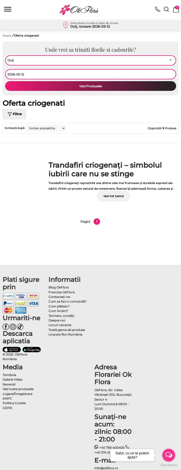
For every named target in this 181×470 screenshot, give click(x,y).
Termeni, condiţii (61, 316)
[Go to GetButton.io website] (168, 464)
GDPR (7, 408)
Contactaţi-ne (59, 297)
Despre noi (56, 320)
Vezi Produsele (90, 86)
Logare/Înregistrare (17, 394)
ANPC (7, 398)
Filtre (14, 114)
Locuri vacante (59, 325)
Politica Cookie (14, 403)
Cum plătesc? (59, 306)
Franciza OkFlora (61, 292)
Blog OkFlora (58, 287)
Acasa (7, 35)
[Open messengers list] (168, 455)
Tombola (9, 375)
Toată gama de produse (66, 330)
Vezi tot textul (113, 196)
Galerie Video (13, 379)
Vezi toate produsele (18, 389)
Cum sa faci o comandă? (67, 301)
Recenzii (9, 384)
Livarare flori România (65, 334)
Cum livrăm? (58, 311)
